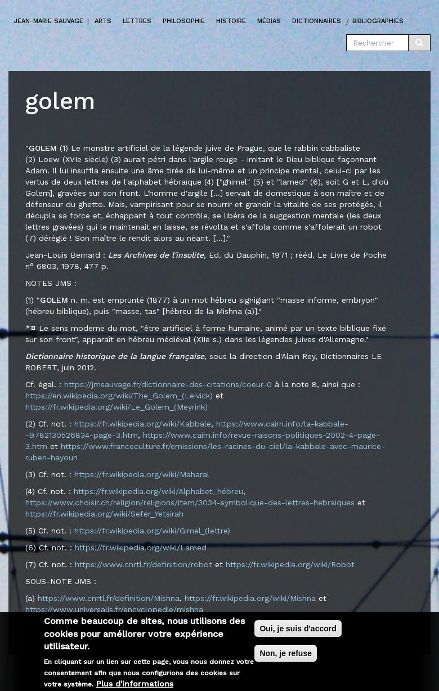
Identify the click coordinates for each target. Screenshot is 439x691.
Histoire (231, 21)
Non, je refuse (285, 657)
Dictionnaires (316, 21)
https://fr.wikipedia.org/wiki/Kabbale (142, 423)
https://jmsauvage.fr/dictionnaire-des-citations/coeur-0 (168, 384)
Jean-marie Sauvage (48, 21)
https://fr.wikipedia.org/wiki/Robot (290, 564)
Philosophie (184, 21)
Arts (103, 21)
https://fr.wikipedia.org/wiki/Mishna (250, 598)
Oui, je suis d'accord (297, 632)
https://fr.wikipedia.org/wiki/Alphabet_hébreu (158, 491)
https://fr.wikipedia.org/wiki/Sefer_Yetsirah (104, 513)
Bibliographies (378, 21)
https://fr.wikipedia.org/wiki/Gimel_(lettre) (152, 530)
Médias (269, 21)
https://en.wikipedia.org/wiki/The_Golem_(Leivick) (119, 395)
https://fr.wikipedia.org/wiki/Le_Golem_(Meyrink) (116, 406)
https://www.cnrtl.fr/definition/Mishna (109, 598)
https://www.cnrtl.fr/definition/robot (143, 564)
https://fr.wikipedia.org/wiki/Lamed (141, 547)
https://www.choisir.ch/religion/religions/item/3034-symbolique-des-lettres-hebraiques (190, 502)
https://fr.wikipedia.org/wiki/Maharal (141, 474)
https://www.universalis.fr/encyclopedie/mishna (114, 609)
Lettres (137, 21)
